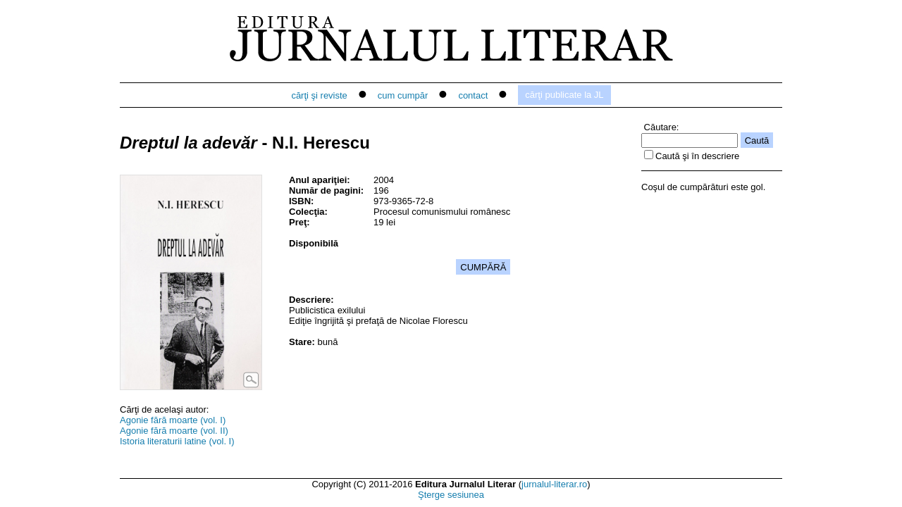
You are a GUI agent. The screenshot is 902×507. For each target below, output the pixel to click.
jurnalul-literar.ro (554, 484)
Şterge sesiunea (451, 494)
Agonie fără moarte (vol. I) (173, 420)
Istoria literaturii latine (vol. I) (177, 441)
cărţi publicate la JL (564, 94)
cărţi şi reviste (319, 95)
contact (473, 95)
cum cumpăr (403, 95)
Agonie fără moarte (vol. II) (174, 430)
